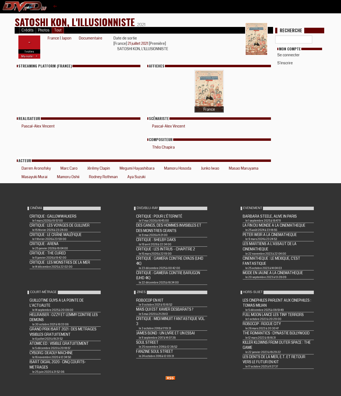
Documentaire (90, 38)
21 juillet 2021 (138, 43)
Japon (66, 38)
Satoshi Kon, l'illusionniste (76, 22)
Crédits (28, 30)
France (53, 38)
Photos (44, 30)
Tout (58, 30)
